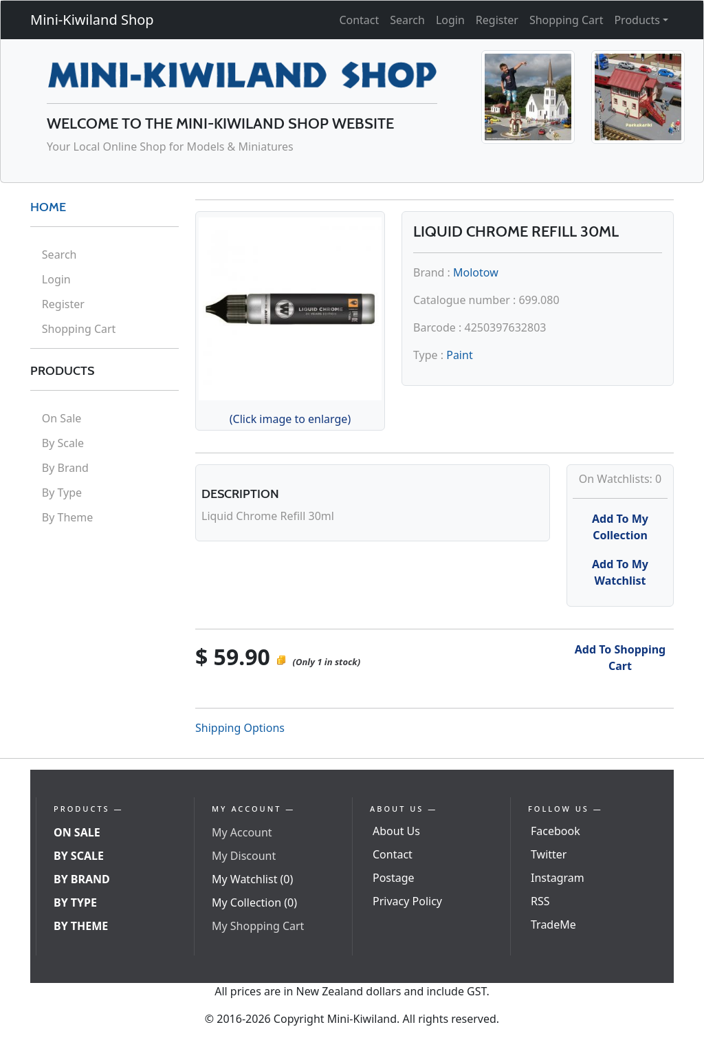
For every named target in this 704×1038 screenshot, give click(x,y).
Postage (394, 877)
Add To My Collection (620, 527)
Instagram (557, 877)
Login (450, 20)
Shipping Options (240, 727)
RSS (540, 901)
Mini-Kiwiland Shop (92, 19)
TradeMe (553, 924)
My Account (242, 832)
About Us (396, 831)
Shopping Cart (566, 20)
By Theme (68, 517)
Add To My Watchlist (620, 572)
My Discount (244, 855)
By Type (62, 492)
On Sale (61, 418)
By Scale (63, 443)
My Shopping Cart (258, 925)
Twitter (548, 854)
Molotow (475, 272)
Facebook (555, 831)
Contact (359, 20)
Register (497, 20)
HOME (48, 207)
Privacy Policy (407, 901)
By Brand (65, 467)
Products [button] (637, 20)
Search (407, 20)
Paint (459, 355)
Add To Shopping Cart (620, 657)
